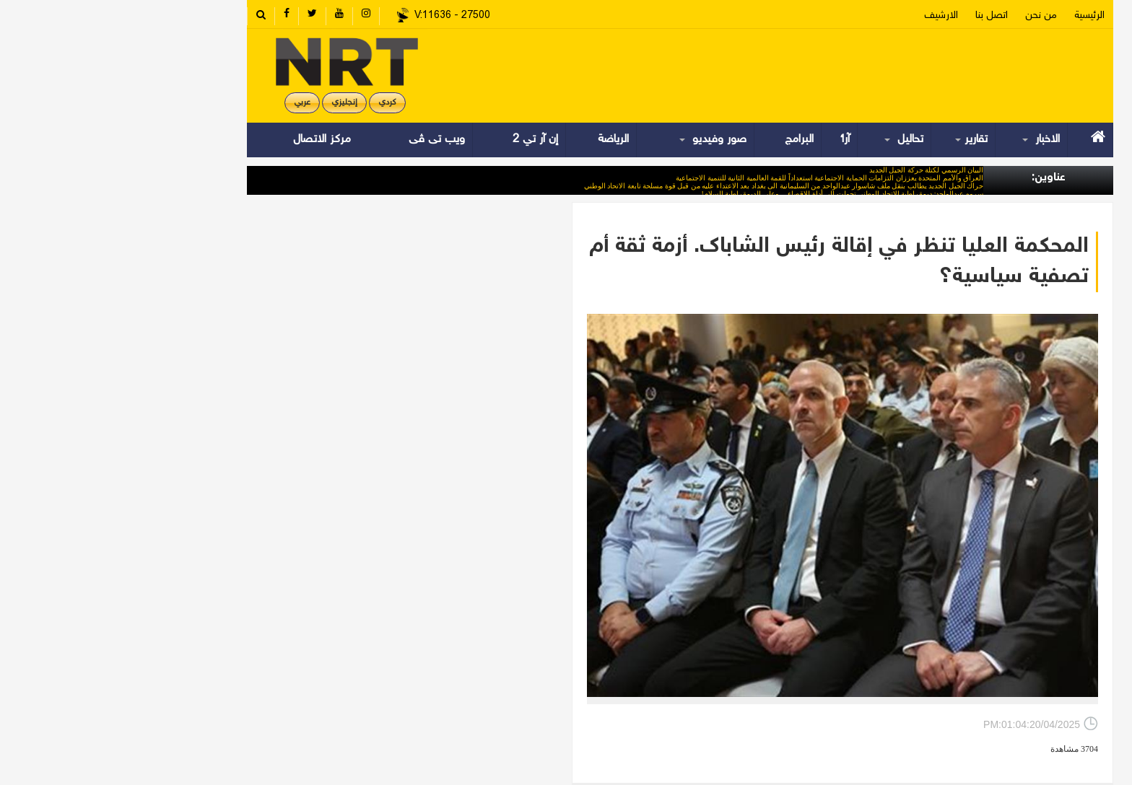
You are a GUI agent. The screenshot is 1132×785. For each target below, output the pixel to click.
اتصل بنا (877, 16)
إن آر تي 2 (421, 139)
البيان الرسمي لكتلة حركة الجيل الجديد (812, 170)
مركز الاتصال (208, 139)
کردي (273, 103)
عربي (188, 103)
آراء (732, 139)
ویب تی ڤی (321, 139)
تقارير (860, 139)
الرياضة (499, 139)
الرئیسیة (975, 16)
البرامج (685, 139)
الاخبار (930, 139)
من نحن (927, 16)
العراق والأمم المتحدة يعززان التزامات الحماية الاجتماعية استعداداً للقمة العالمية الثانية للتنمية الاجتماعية (715, 178)
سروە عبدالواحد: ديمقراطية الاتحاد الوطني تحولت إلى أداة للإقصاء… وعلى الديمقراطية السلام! (728, 194)
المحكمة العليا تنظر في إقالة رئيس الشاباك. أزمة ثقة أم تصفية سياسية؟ (725, 262)
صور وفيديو (601, 139)
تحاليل (792, 139)
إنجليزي (230, 103)
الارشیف (827, 16)
